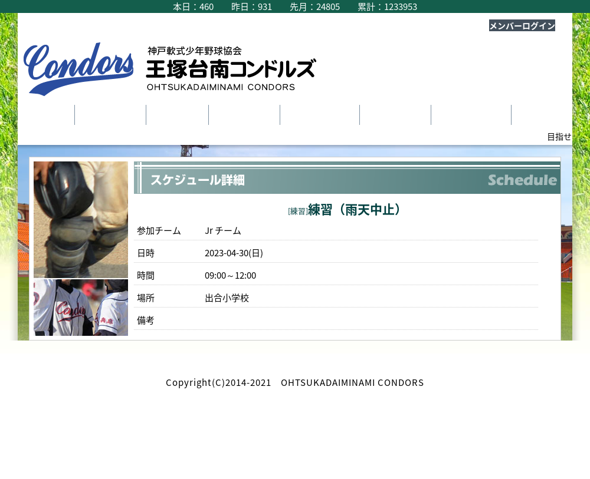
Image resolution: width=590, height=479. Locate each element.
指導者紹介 (243, 115)
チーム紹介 (109, 115)
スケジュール (319, 115)
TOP (51, 115)
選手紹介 (176, 115)
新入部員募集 (470, 115)
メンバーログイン (522, 25)
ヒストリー (394, 115)
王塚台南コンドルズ (177, 71)
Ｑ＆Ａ (537, 115)
